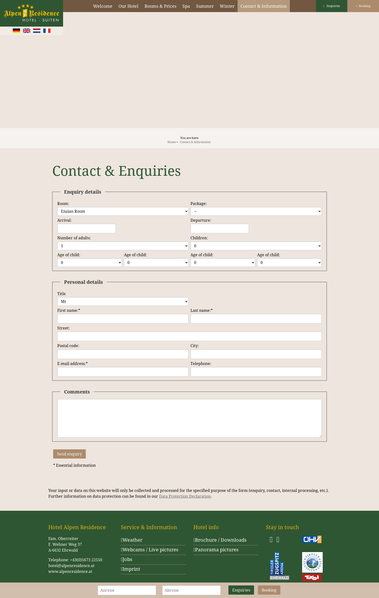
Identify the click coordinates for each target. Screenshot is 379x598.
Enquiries (331, 6)
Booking (363, 6)
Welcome (102, 6)
